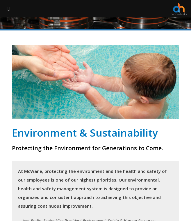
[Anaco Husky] (179, 9)
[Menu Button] (8, 8)
